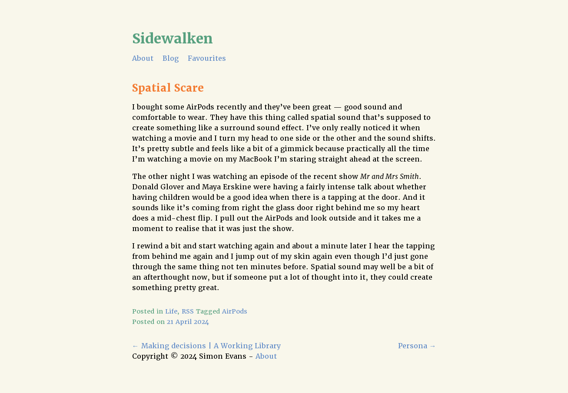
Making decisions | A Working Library (206, 345)
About (142, 58)
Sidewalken (172, 38)
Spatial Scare (168, 88)
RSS (188, 311)
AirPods (234, 311)
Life (171, 311)
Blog (171, 58)
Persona (417, 345)
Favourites (207, 58)
